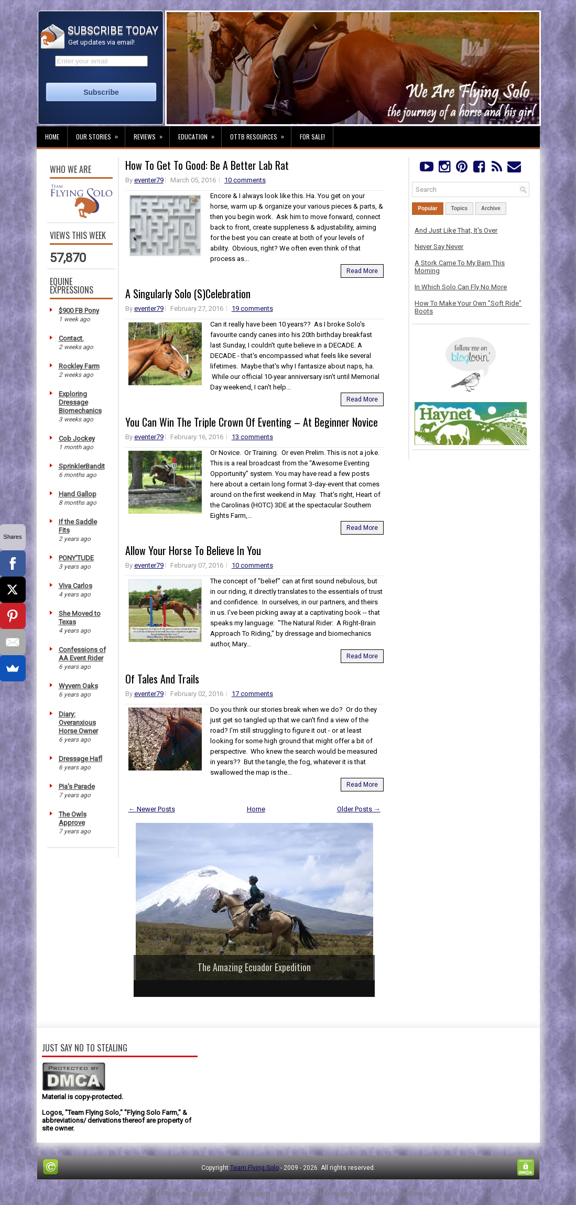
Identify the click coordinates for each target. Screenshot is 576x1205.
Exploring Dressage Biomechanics (80, 402)
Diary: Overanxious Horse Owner (78, 722)
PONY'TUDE (76, 558)
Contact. (71, 338)
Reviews (151, 133)
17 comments (252, 694)
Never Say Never (439, 247)
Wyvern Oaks (78, 686)
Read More (362, 271)
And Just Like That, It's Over (456, 230)
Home (52, 136)
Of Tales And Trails (162, 679)
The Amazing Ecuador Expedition (254, 967)
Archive (491, 208)
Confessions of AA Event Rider (82, 654)
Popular (427, 208)
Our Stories (100, 133)
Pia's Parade (77, 786)
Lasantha (258, 1193)
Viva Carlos (75, 586)
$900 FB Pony (79, 310)
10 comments (245, 180)
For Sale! (312, 136)
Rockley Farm (79, 366)
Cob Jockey (77, 438)
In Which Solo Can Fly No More (461, 287)
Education (199, 133)
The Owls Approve (72, 818)
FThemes (174, 1193)
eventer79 (149, 180)
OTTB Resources (260, 133)
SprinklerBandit (82, 466)
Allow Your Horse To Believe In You (193, 550)
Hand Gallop (77, 494)
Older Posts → (359, 809)
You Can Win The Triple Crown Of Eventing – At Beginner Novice (251, 422)
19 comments (252, 308)
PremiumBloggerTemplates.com (321, 1193)
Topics (459, 208)
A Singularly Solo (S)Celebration (188, 293)
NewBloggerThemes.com (409, 1193)
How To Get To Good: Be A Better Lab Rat (207, 165)
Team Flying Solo (254, 1167)
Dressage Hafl (80, 759)
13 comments (252, 437)
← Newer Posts (151, 809)
